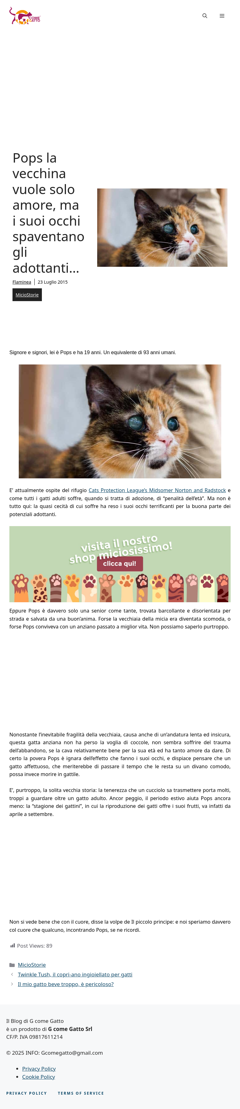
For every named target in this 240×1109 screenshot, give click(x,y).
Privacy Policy (39, 1068)
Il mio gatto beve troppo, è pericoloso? (66, 984)
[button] (204, 15)
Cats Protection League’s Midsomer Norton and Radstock (157, 490)
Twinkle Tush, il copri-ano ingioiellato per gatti (75, 974)
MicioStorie (27, 295)
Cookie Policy (38, 1076)
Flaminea (21, 282)
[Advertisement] (120, 78)
